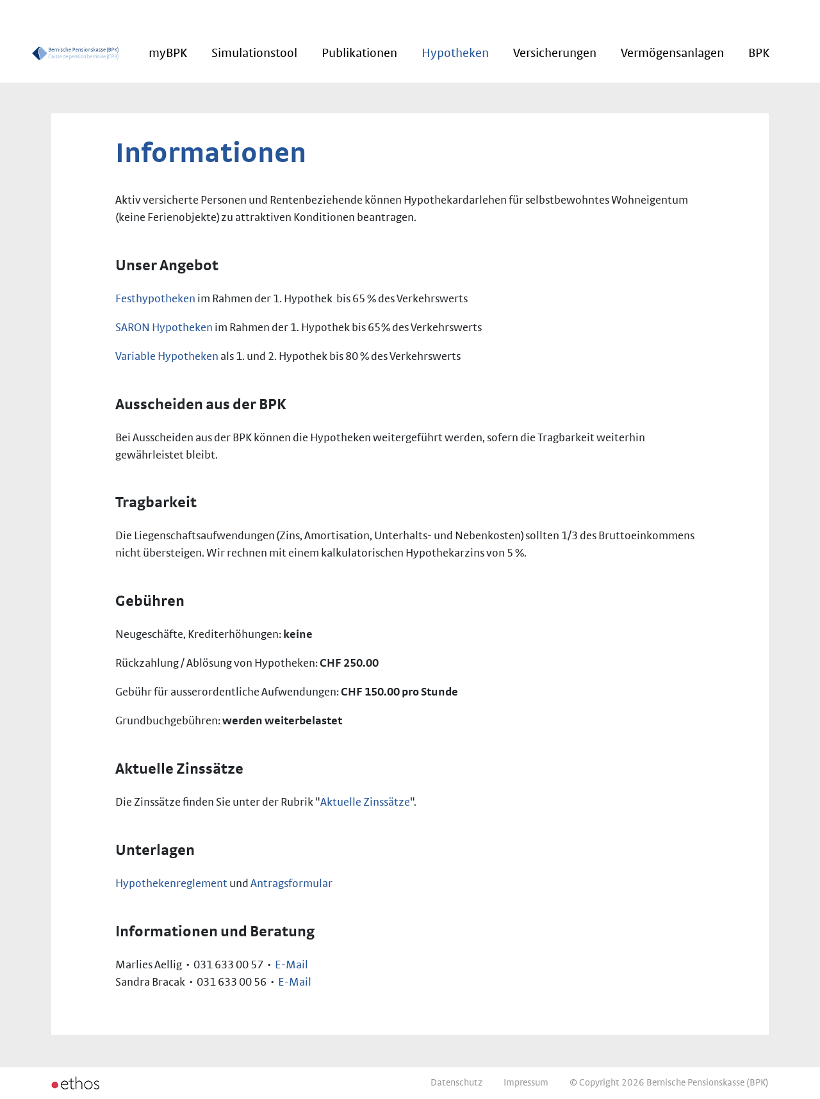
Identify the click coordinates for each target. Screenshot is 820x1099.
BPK (758, 53)
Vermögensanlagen (672, 53)
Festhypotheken (155, 299)
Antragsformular (291, 884)
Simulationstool (254, 53)
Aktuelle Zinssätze (365, 802)
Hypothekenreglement (171, 884)
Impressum (526, 1082)
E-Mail (291, 965)
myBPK (168, 53)
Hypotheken (455, 53)
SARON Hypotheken (164, 328)
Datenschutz (456, 1082)
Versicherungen (554, 53)
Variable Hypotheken (166, 356)
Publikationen (359, 53)
